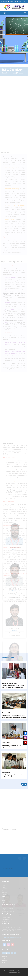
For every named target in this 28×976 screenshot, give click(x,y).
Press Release (20, 2)
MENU (4, 13)
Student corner (13, 1)
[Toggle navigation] (25, 13)
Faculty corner (4, 1)
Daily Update (25, 2)
